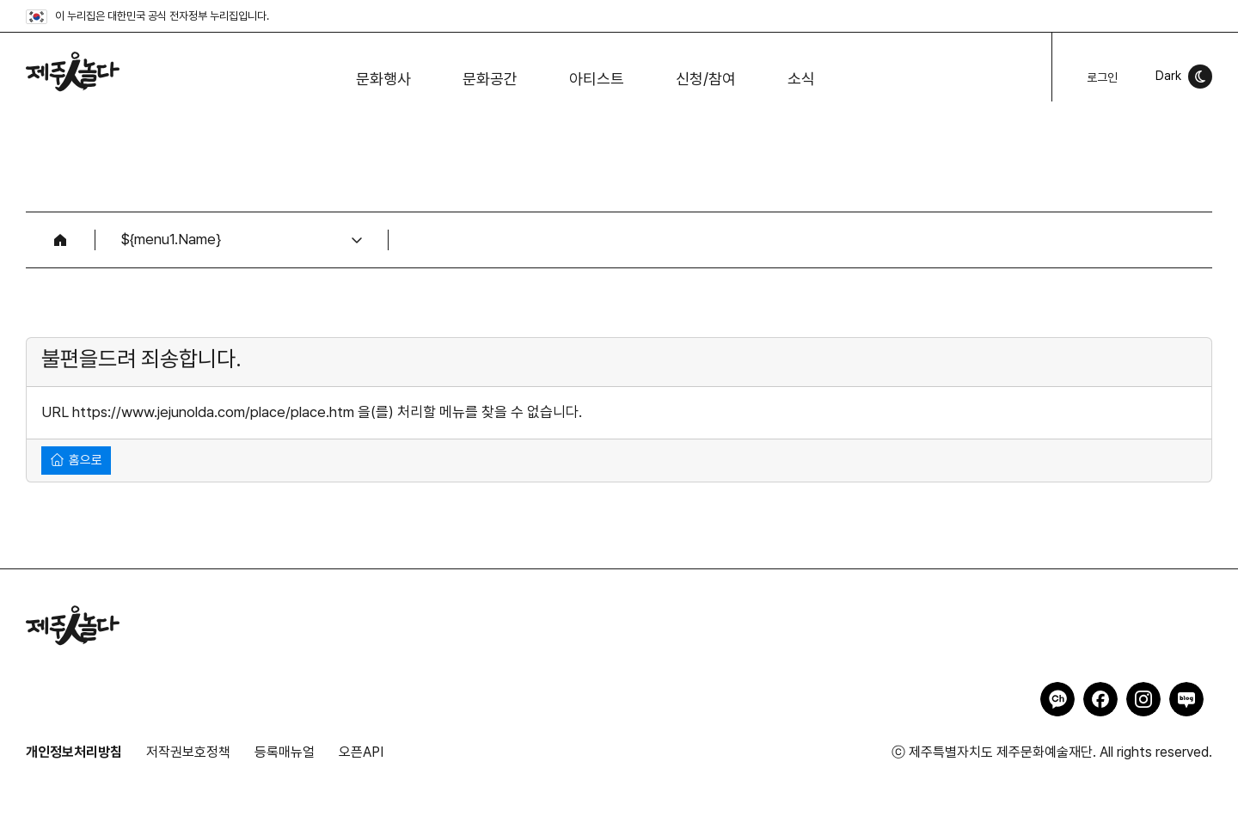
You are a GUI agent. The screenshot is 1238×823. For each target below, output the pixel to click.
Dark (1168, 76)
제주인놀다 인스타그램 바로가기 (1143, 699)
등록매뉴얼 (284, 752)
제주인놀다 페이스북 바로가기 (1100, 699)
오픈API (361, 752)
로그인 (1102, 77)
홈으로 (76, 459)
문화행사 (383, 79)
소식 (801, 79)
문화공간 (490, 79)
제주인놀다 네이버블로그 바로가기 (1186, 699)
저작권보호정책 (188, 752)
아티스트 (596, 79)
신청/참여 (706, 79)
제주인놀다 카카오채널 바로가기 (1057, 699)
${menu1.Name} (171, 239)
